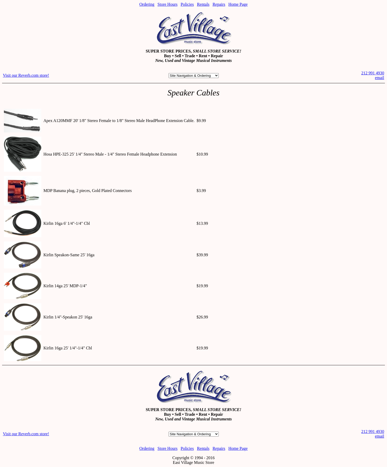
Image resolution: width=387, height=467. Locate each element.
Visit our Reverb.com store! (26, 75)
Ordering (146, 4)
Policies (187, 4)
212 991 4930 (372, 73)
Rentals (203, 4)
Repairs (218, 4)
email (379, 77)
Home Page (238, 4)
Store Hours (168, 4)
